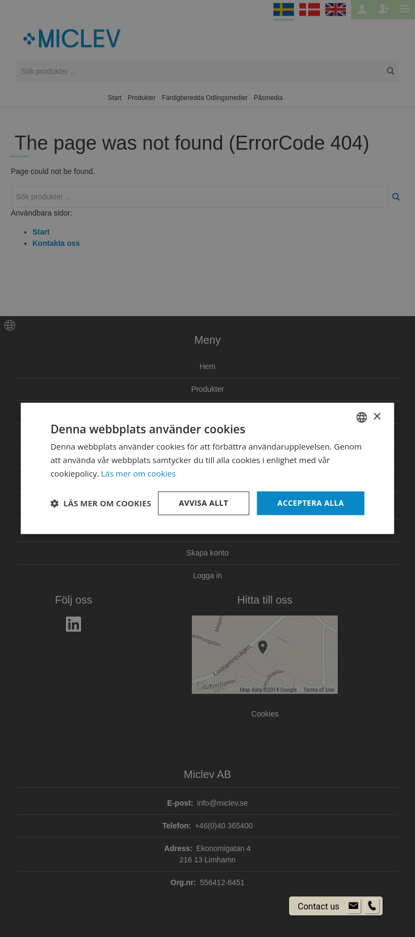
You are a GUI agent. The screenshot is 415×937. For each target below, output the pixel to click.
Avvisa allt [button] (203, 503)
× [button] (377, 417)
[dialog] (207, 468)
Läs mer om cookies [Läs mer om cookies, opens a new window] (138, 473)
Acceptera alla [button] (310, 503)
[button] (100, 503)
